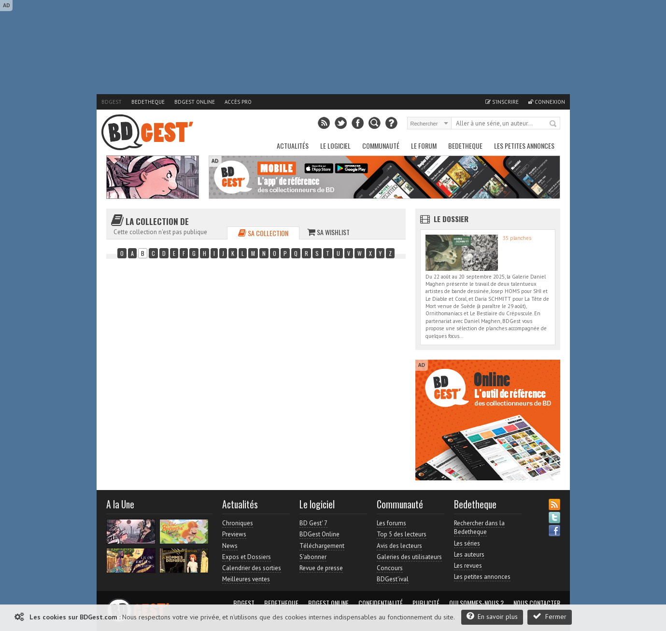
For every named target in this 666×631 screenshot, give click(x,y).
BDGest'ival (393, 579)
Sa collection (263, 233)
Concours (390, 568)
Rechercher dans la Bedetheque (479, 527)
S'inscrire (502, 101)
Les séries (467, 543)
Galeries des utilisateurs (409, 557)
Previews (234, 534)
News (230, 546)
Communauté (380, 145)
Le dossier (451, 218)
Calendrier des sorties (251, 568)
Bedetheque (148, 101)
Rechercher (553, 124)
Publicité (425, 603)
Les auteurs (469, 554)
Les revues (468, 565)
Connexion (546, 101)
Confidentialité (380, 603)
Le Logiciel (335, 145)
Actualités (293, 145)
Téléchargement (321, 546)
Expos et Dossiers (246, 557)
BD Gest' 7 (313, 523)
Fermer (550, 616)
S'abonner (312, 557)
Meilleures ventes (246, 579)
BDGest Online (194, 101)
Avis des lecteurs (399, 546)
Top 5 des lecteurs (401, 534)
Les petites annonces (524, 145)
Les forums (391, 523)
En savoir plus (492, 616)
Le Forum (424, 145)
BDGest (111, 101)
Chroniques (237, 523)
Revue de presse (321, 568)
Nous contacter (536, 603)
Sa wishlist (328, 232)
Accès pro (238, 101)
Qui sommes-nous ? (476, 603)
